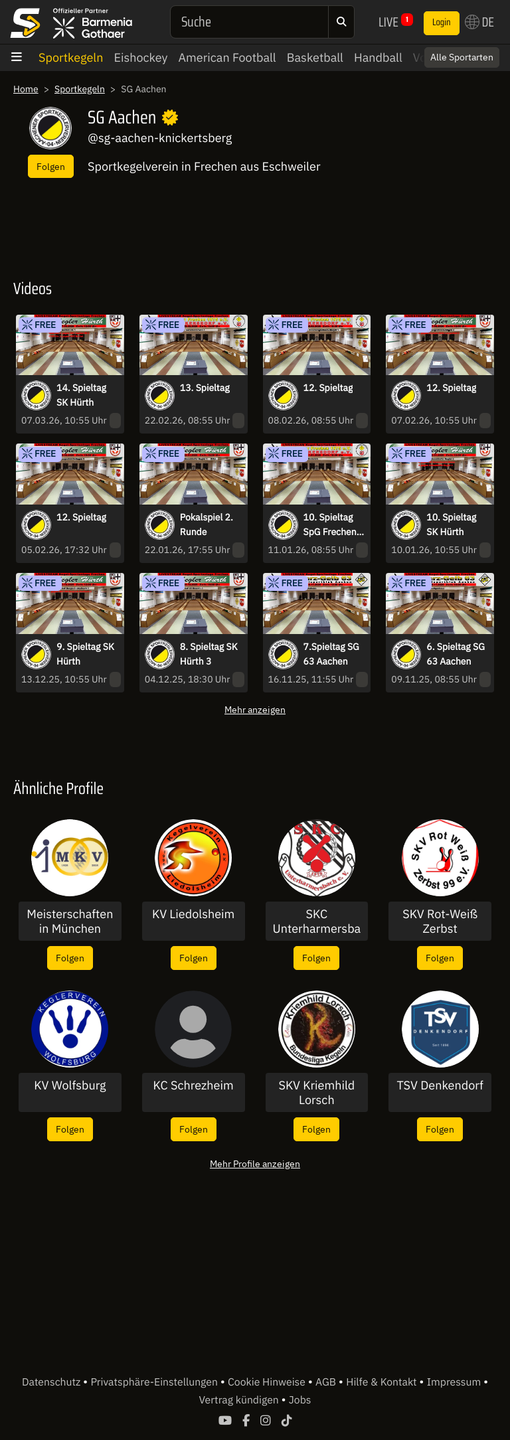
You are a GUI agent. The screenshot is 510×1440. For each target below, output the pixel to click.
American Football (227, 57)
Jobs (300, 1400)
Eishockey (140, 57)
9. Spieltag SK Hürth (85, 654)
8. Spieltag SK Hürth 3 (209, 654)
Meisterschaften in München (70, 921)
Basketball (315, 57)
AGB (327, 1382)
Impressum (455, 1382)
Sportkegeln (71, 57)
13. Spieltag (205, 388)
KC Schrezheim (193, 1085)
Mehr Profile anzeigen (255, 1163)
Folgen (51, 166)
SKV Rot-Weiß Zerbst (439, 921)
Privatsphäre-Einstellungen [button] (155, 1382)
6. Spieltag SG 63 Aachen (455, 654)
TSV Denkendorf (439, 1085)
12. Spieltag (328, 388)
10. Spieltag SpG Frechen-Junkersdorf (332, 525)
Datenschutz (52, 1382)
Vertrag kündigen (240, 1400)
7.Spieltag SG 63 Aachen (331, 654)
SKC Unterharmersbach (317, 921)
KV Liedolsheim (193, 914)
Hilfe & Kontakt (382, 1382)
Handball (378, 57)
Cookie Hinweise (268, 1382)
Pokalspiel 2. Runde (206, 524)
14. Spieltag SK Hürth (81, 395)
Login (441, 22)
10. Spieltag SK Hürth (451, 524)
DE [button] (479, 22)
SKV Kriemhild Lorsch (316, 1092)
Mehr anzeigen (255, 709)
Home (26, 89)
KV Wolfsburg (70, 1085)
